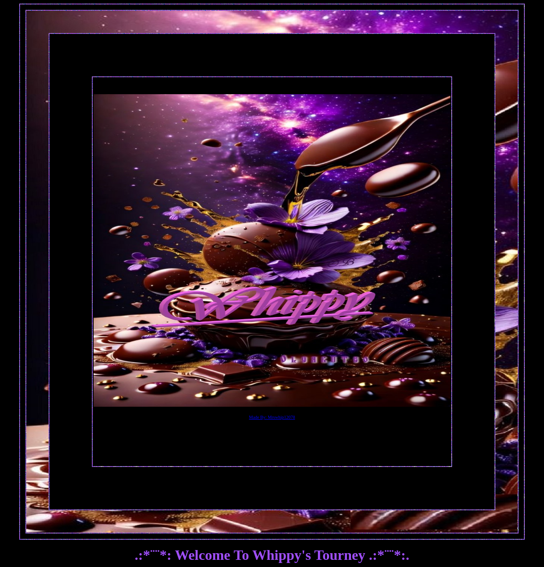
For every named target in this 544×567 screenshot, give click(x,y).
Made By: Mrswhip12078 (272, 417)
